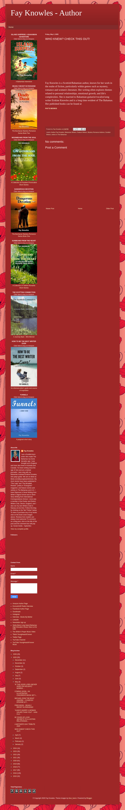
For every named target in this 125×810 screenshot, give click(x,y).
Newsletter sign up (19, 622)
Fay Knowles (29, 451)
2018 (15, 767)
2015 (15, 776)
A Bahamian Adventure (24, 82)
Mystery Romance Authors (96, 132)
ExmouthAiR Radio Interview (23, 606)
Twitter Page (17, 637)
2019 (15, 764)
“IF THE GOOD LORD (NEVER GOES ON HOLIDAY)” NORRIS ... (26, 686)
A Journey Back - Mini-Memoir (24, 337)
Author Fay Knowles (57, 132)
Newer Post (50, 209)
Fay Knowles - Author (46, 12)
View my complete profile (19, 529)
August (17, 672)
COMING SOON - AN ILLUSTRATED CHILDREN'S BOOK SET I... (26, 693)
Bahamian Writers (70, 132)
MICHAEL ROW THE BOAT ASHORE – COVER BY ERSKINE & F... (24, 700)
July (16, 676)
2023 (15, 751)
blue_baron (73, 798)
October (18, 666)
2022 (15, 754)
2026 (15, 654)
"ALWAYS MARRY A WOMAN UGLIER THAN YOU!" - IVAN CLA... (26, 712)
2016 (15, 773)
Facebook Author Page (21, 609)
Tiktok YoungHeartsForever (22, 634)
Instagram (16, 614)
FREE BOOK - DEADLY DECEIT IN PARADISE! (24, 706)
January (18, 744)
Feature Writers (82, 132)
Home (11, 27)
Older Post (110, 209)
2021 (15, 758)
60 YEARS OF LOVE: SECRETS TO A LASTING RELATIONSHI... (25, 719)
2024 (15, 748)
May (16, 682)
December (19, 660)
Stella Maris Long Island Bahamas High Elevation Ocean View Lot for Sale (25, 627)
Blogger (89, 798)
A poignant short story (24, 439)
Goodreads (16, 612)
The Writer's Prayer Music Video (24, 632)
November (19, 663)
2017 (15, 770)
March (17, 738)
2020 (15, 761)
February (18, 741)
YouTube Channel (19, 640)
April (17, 735)
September (19, 669)
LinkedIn (16, 620)
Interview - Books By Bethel (22, 617)
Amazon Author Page (20, 603)
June (17, 679)
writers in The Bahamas (59, 134)
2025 (15, 657)
